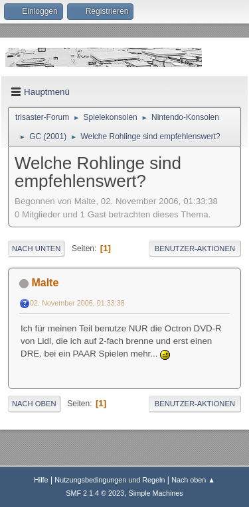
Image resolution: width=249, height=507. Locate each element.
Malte (44, 282)
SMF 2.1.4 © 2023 (95, 493)
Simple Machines (156, 493)
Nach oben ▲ (193, 480)
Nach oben (34, 404)
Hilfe (41, 480)
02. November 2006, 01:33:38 (77, 303)
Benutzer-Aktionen (195, 249)
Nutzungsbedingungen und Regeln (109, 480)
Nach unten (36, 249)
